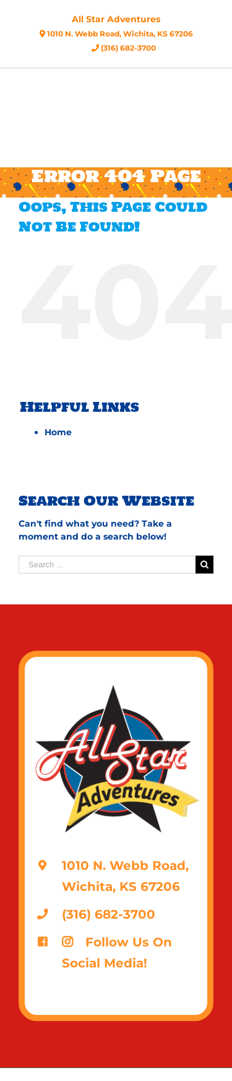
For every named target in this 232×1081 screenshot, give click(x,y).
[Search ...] (107, 565)
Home (58, 432)
